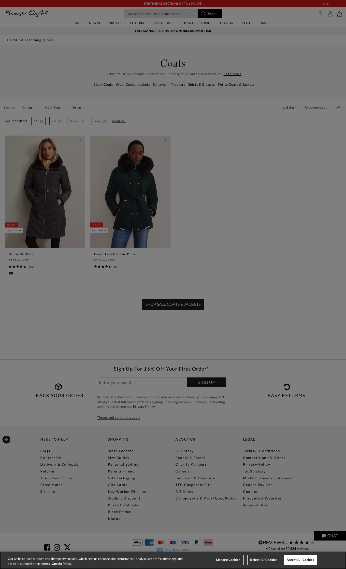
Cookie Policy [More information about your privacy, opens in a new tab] (62, 564)
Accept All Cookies (300, 560)
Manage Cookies (228, 560)
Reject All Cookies (263, 560)
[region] (173, 560)
